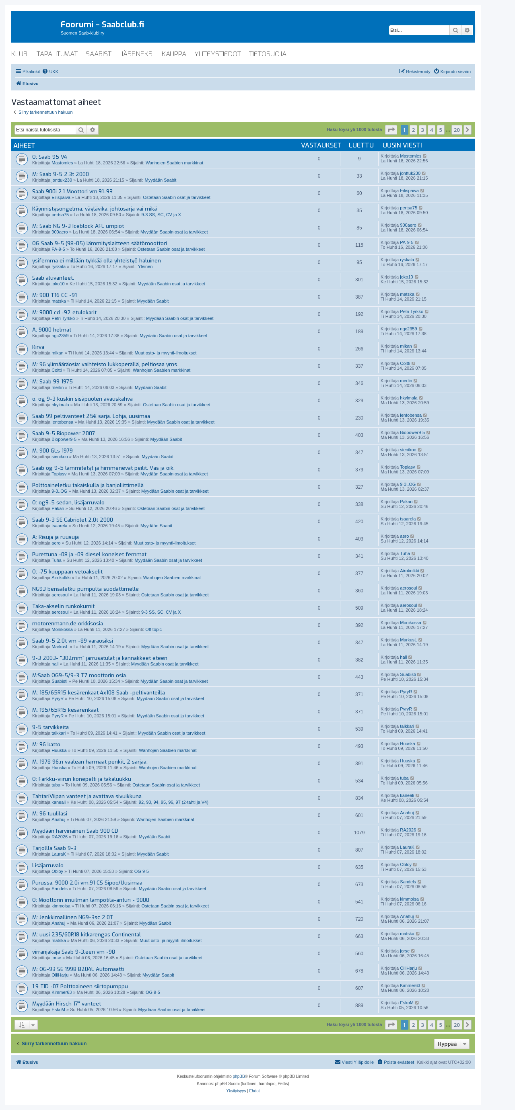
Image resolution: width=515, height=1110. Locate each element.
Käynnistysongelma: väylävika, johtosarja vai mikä (94, 208)
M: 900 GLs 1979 (52, 450)
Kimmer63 (62, 992)
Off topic (153, 629)
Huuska (59, 750)
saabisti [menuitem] (99, 54)
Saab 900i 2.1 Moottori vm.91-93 (72, 191)
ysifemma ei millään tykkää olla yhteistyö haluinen (96, 260)
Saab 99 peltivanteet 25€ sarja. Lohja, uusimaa (91, 416)
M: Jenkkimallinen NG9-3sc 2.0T (72, 917)
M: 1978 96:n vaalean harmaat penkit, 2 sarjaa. (90, 761)
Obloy (57, 871)
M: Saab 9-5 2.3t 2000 (60, 174)
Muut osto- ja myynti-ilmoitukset (165, 352)
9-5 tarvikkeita (50, 727)
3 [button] (422, 129)
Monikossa (62, 629)
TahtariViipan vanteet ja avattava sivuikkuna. (87, 796)
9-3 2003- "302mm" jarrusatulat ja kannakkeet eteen (99, 658)
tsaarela (59, 525)
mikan (57, 352)
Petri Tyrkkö (63, 318)
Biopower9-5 (64, 439)
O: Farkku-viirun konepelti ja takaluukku (81, 779)
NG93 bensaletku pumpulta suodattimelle (85, 589)
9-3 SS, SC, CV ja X (161, 214)
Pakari (58, 508)
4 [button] (431, 129)
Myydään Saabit (160, 180)
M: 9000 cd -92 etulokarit (64, 312)
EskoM (58, 1009)
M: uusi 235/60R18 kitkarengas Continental (86, 934)
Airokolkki (61, 577)
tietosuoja (267, 54)
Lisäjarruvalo (48, 865)
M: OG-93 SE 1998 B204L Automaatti (78, 969)
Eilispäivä (61, 197)
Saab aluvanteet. (53, 277)
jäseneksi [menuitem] (137, 54)
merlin (58, 387)
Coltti (57, 370)
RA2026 (60, 836)
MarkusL (60, 646)
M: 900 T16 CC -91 (54, 295)
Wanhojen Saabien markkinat (174, 162)
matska (59, 301)
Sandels (60, 888)
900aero (60, 231)
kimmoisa (61, 905)
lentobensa (62, 422)
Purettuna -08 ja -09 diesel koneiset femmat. (90, 554)
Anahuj (58, 819)
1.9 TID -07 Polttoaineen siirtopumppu (80, 986)
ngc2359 (60, 335)
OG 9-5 (141, 871)
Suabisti (59, 681)
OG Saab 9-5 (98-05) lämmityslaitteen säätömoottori (99, 243)
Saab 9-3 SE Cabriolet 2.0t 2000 (72, 519)
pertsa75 (60, 214)
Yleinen (145, 266)
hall (55, 663)
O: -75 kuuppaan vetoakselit (67, 571)
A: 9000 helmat (51, 329)
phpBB (239, 1076)
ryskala (59, 266)
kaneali (59, 802)
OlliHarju (60, 975)
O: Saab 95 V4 (49, 157)
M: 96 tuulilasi (49, 813)
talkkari (59, 733)
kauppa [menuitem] (174, 54)
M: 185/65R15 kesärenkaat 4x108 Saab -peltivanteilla (98, 692)
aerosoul (60, 594)
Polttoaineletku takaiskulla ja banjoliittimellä (88, 485)
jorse (56, 957)
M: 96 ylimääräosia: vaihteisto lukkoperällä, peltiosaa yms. (105, 364)
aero (56, 543)
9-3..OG (59, 491)
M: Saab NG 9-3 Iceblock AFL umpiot (78, 226)
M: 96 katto (46, 744)
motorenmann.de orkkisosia (67, 623)
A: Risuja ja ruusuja (55, 537)
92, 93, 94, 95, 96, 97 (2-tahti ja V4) (173, 802)
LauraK (59, 854)
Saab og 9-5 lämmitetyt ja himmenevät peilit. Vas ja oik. (103, 468)
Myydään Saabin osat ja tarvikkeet (174, 231)
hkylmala (60, 404)
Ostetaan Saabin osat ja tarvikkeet (176, 197)
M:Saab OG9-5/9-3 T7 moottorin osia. (79, 675)
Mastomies (62, 162)
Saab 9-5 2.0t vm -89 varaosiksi (72, 640)
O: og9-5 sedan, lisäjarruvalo (68, 502)
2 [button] (413, 129)
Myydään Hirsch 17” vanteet (66, 1003)
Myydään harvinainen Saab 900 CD (75, 830)
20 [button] (457, 129)
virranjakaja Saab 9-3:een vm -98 (73, 951)
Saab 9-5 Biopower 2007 (63, 433)
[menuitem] (50, 71)
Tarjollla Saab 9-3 (54, 848)
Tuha (57, 560)
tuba (56, 784)
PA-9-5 (58, 249)
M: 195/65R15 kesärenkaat (65, 710)
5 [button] (440, 129)
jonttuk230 (62, 180)
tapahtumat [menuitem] (57, 54)
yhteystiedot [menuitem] (217, 54)
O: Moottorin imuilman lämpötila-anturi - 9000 (90, 900)
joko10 (58, 283)
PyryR (58, 698)
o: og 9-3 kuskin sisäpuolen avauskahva (82, 398)
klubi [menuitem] (20, 54)
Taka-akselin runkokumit (63, 606)
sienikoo (60, 456)
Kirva (38, 347)
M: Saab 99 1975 (52, 381)
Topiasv (59, 473)
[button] (391, 130)
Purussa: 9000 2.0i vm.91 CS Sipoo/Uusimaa (87, 882)
